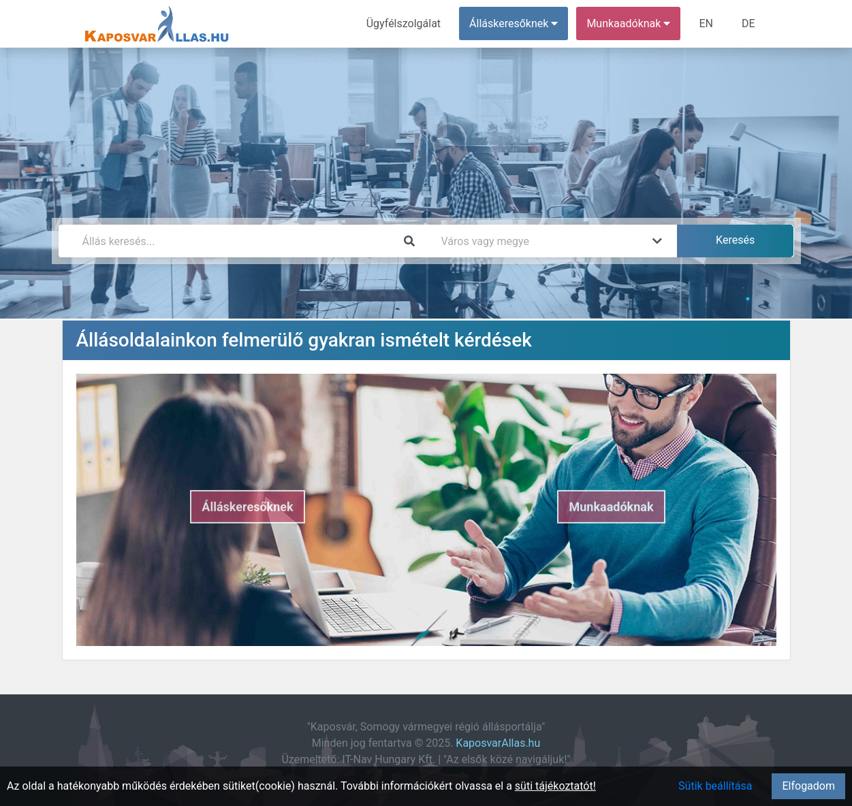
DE (748, 23)
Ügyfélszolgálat (403, 23)
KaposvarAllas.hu (498, 743)
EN (706, 23)
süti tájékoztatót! (555, 785)
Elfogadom (808, 785)
